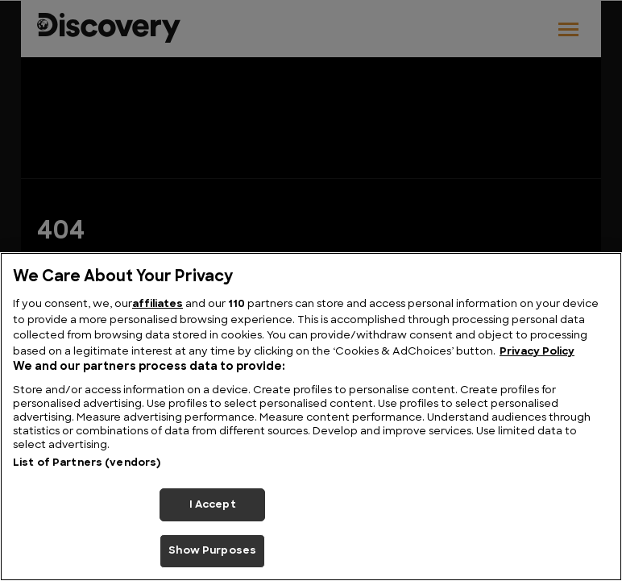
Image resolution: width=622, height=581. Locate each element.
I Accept (212, 505)
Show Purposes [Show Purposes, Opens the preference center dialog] (212, 551)
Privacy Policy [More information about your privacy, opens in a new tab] (537, 352)
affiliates (157, 304)
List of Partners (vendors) (86, 463)
